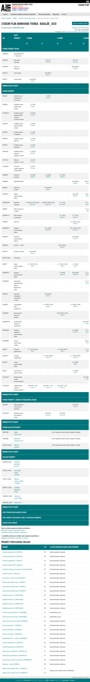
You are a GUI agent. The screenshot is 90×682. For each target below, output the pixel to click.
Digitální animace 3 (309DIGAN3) (12, 604)
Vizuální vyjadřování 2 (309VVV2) (12, 643)
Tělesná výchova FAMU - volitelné (18, 481)
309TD (75, 372)
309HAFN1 (48, 230)
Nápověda (56, 14)
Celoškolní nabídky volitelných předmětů (14, 532)
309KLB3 (75, 62)
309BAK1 (75, 183)
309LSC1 (32, 253)
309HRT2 (75, 223)
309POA (33, 106)
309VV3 (62, 351)
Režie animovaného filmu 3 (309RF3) (14, 587)
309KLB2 (48, 62)
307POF (33, 134)
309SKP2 (75, 306)
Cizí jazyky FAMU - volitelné (17, 473)
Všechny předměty (44, 14)
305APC (48, 98)
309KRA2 (75, 68)
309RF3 (62, 266)
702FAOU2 (62, 415)
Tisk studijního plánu (80, 23)
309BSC (48, 189)
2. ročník (74, 31)
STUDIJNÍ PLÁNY (83, 5)
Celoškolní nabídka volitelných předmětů (23, 14)
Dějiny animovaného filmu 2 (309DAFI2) (14, 673)
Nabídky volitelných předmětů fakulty (13, 530)
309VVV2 (48, 357)
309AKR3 (62, 177)
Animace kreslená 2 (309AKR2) (12, 630)
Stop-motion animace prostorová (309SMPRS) (17, 660)
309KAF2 (75, 238)
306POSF (32, 153)
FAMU (15, 18)
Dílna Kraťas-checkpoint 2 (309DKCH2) (14, 655)
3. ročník (79, 31)
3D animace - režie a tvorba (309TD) (13, 578)
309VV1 (33, 351)
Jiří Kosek (26, 680)
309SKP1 (48, 306)
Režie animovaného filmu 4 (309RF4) (14, 591)
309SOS (48, 296)
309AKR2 (48, 177)
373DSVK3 (62, 387)
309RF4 (75, 266)
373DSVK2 (48, 387)
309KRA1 (62, 247)
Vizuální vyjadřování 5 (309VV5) (12, 556)
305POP (33, 147)
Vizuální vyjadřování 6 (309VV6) (12, 565)
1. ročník (69, 31)
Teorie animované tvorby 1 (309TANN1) (14, 612)
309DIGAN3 (62, 204)
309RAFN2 (75, 274)
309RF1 (33, 266)
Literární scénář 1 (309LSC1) (11, 574)
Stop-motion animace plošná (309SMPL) (15, 621)
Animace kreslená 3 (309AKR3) (12, 634)
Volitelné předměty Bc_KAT (17, 464)
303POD (33, 125)
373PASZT (32, 115)
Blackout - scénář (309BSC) (11, 664)
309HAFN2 (75, 230)
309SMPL (62, 315)
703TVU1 (32, 162)
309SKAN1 (75, 332)
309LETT (48, 75)
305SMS (75, 406)
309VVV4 (75, 357)
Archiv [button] (64, 14)
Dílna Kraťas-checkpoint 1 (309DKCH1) (14, 651)
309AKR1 (32, 177)
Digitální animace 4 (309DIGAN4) (12, 608)
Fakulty (5, 14)
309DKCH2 (75, 217)
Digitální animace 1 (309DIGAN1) (12, 595)
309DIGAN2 (48, 204)
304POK (33, 140)
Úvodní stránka (6, 18)
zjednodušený (85, 31)
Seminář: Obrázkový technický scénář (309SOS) (17, 569)
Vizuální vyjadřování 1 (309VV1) (12, 561)
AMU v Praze (50, 680)
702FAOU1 (48, 415)
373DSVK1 (32, 387)
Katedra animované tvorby (27, 18)
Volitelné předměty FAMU (17, 490)
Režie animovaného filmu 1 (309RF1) (14, 582)
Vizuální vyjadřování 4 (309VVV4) (12, 647)
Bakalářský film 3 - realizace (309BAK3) (14, 638)
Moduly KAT (18, 502)
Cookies (72, 680)
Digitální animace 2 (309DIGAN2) (12, 599)
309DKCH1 (62, 217)
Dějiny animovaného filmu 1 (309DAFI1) (14, 668)
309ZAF (75, 364)
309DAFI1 (75, 196)
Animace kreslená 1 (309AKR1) (12, 625)
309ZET (33, 81)
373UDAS (32, 168)
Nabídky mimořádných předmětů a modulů (14, 538)
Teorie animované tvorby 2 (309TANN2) (14, 617)
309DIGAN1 (33, 204)
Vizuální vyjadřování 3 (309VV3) (12, 552)
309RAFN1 (62, 274)
